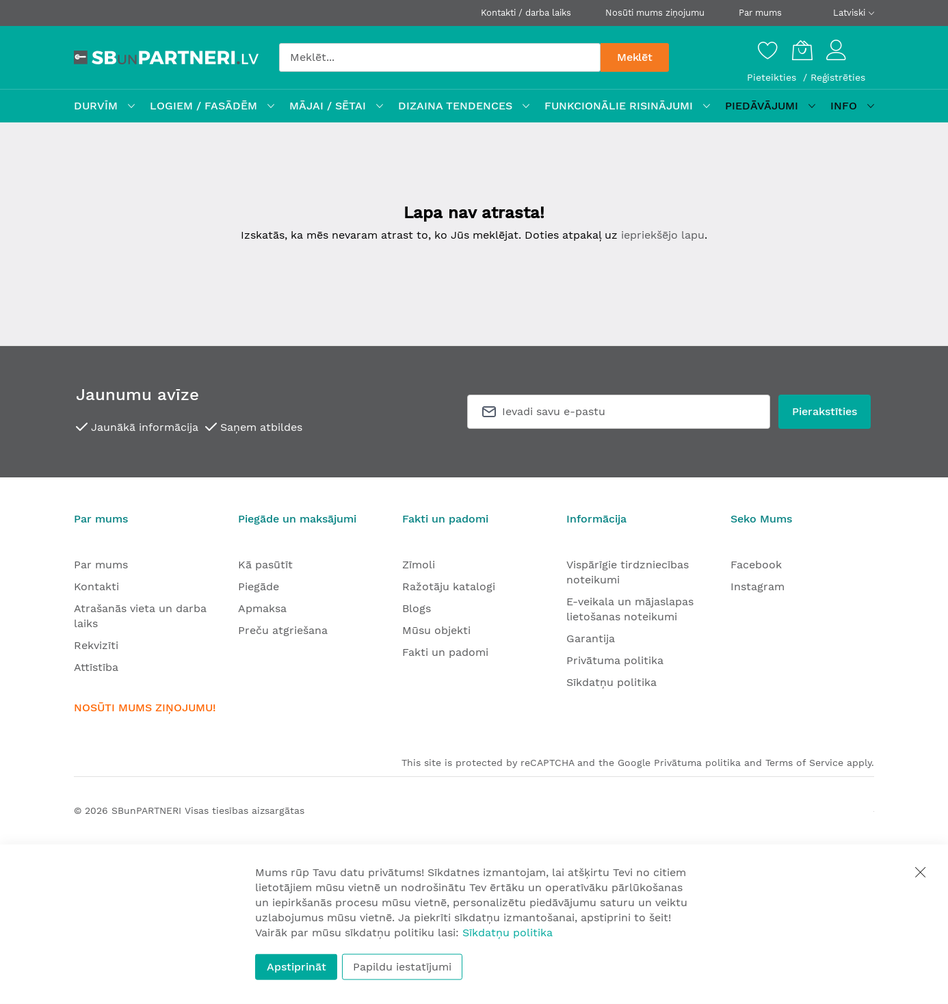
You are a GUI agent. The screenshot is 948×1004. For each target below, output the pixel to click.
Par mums (760, 13)
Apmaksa (262, 608)
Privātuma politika (614, 660)
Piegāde (258, 586)
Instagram (757, 586)
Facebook (756, 564)
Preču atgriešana (283, 630)
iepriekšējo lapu (663, 234)
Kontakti (96, 586)
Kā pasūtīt (265, 564)
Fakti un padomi (445, 652)
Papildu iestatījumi (402, 966)
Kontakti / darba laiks (526, 13)
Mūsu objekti (436, 630)
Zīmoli (418, 564)
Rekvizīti (96, 645)
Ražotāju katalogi (448, 586)
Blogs (416, 608)
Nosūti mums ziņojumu (655, 13)
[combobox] (440, 57)
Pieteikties (773, 77)
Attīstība (96, 667)
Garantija (590, 638)
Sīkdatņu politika (611, 682)
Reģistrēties (838, 77)
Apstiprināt (296, 966)
